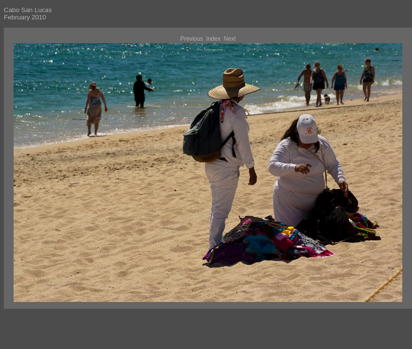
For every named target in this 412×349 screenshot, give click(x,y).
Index (213, 38)
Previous (191, 38)
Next (229, 38)
